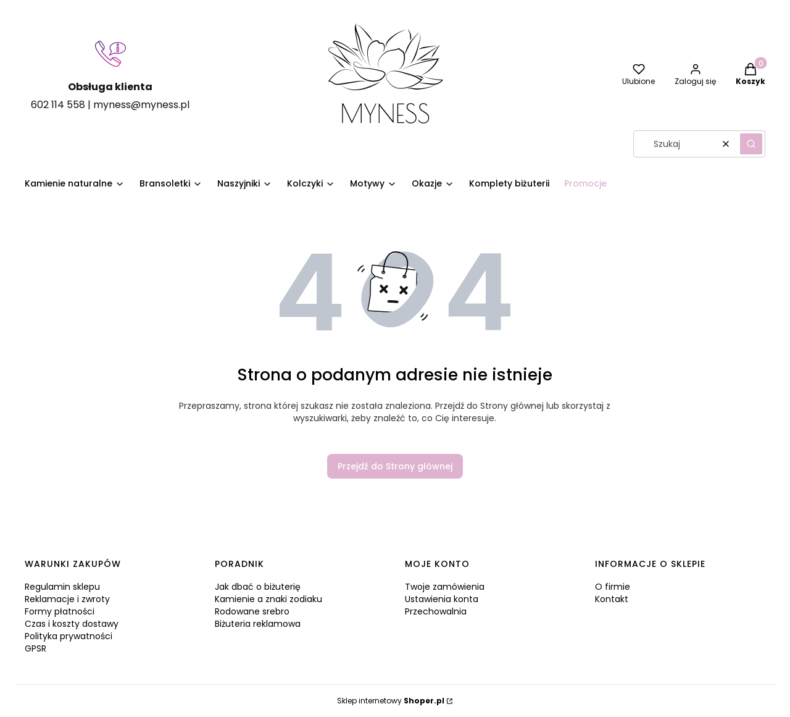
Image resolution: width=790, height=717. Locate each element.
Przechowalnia (436, 611)
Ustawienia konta (441, 599)
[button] (751, 143)
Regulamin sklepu (62, 587)
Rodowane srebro (252, 611)
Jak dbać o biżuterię (258, 587)
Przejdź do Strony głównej (395, 466)
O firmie (612, 587)
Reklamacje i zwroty (67, 599)
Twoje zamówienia (444, 587)
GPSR (35, 648)
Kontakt (611, 599)
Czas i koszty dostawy (71, 624)
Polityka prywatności (68, 636)
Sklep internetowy (390, 700)
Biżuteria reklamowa (258, 624)
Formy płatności (59, 611)
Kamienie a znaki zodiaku (268, 599)
